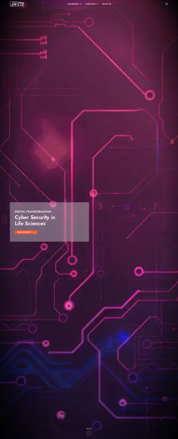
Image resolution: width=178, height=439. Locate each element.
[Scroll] (89, 433)
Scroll (89, 428)
